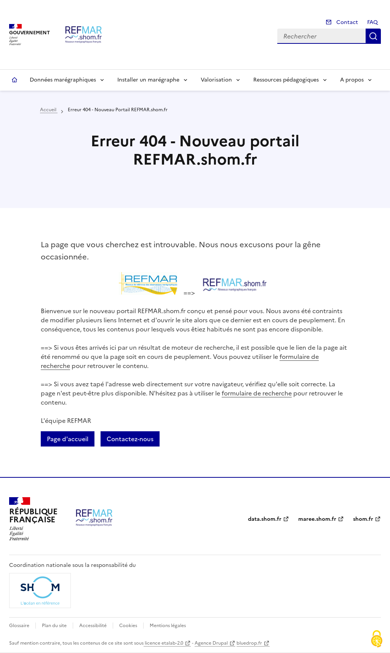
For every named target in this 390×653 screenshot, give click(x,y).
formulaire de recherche (257, 393)
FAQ (372, 22)
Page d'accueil (67, 438)
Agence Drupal (211, 643)
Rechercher (373, 36)
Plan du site (54, 625)
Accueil (14, 80)
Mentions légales (168, 625)
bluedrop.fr (249, 643)
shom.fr (363, 519)
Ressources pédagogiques (286, 80)
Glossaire (19, 625)
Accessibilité (93, 625)
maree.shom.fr (317, 519)
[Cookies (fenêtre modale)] (376, 639)
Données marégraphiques (63, 80)
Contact (346, 22)
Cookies (128, 625)
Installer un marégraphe (148, 80)
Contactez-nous (130, 438)
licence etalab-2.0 (163, 643)
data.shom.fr (264, 519)
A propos (352, 80)
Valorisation (216, 80)
